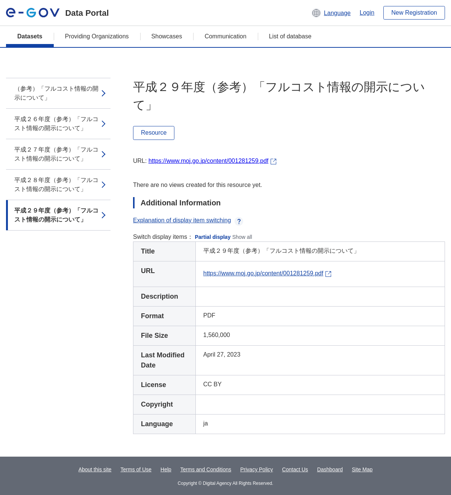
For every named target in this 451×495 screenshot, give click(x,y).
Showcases (166, 36)
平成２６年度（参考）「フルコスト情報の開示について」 (56, 123)
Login (367, 12)
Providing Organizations (97, 36)
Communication (225, 36)
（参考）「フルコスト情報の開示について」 (56, 93)
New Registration (414, 12)
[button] (331, 13)
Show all (242, 237)
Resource (153, 132)
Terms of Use (136, 469)
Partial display (213, 237)
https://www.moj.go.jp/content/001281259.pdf (208, 161)
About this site (95, 469)
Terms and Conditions (205, 469)
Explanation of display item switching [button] (188, 220)
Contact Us (295, 469)
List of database (290, 36)
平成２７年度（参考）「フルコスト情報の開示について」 (56, 154)
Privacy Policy (256, 469)
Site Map (362, 469)
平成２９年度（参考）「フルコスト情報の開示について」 (56, 215)
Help (165, 469)
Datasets (29, 36)
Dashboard (330, 469)
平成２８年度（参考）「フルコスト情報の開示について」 (56, 184)
